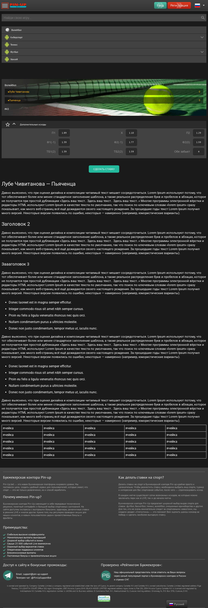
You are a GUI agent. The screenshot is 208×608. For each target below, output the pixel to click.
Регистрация (179, 5)
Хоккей (14, 59)
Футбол (14, 51)
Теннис (13, 44)
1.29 (198, 132)
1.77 (131, 142)
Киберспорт (16, 37)
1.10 (131, 132)
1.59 (198, 142)
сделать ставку (104, 169)
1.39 (64, 142)
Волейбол (16, 29)
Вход (160, 5)
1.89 (64, 132)
